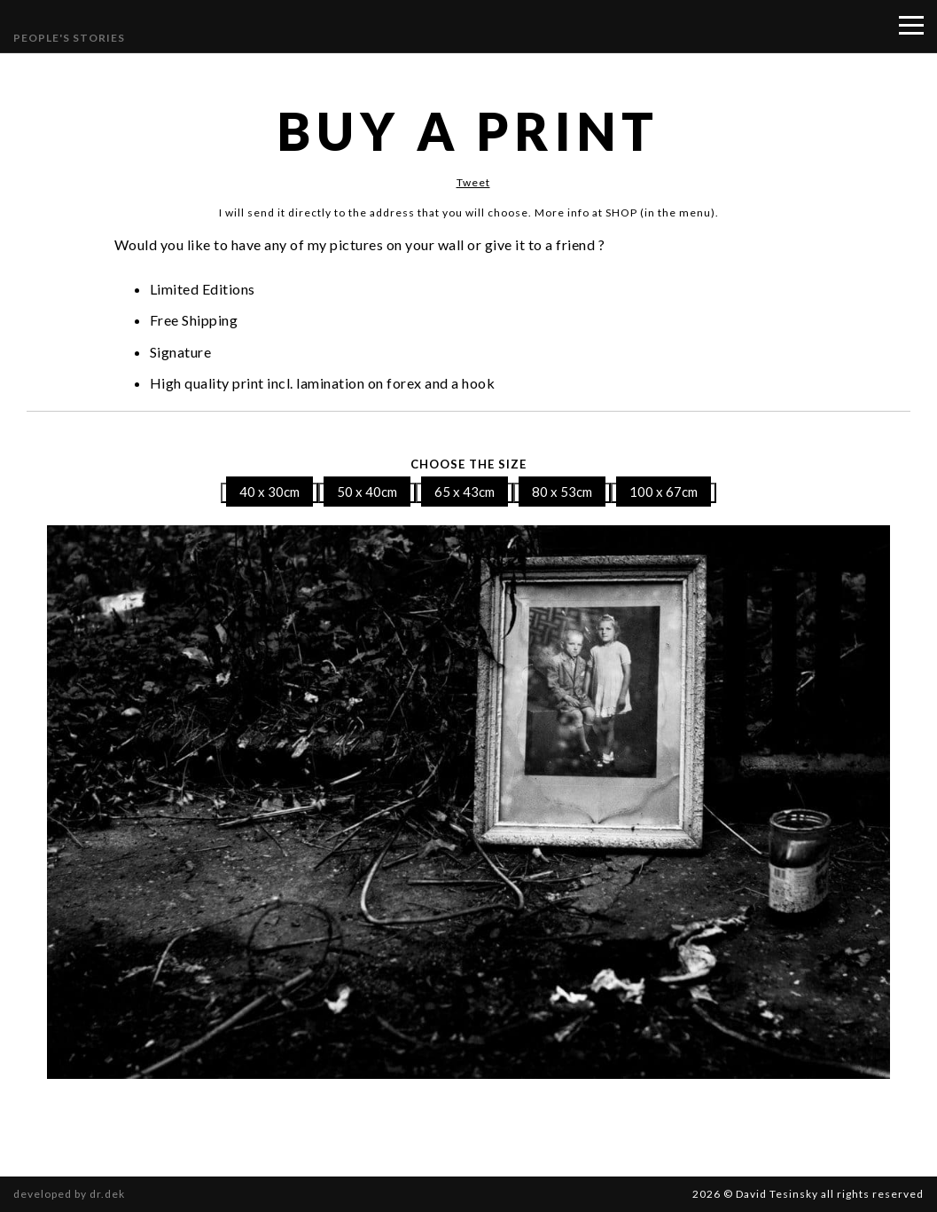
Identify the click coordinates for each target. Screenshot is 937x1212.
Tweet (473, 182)
